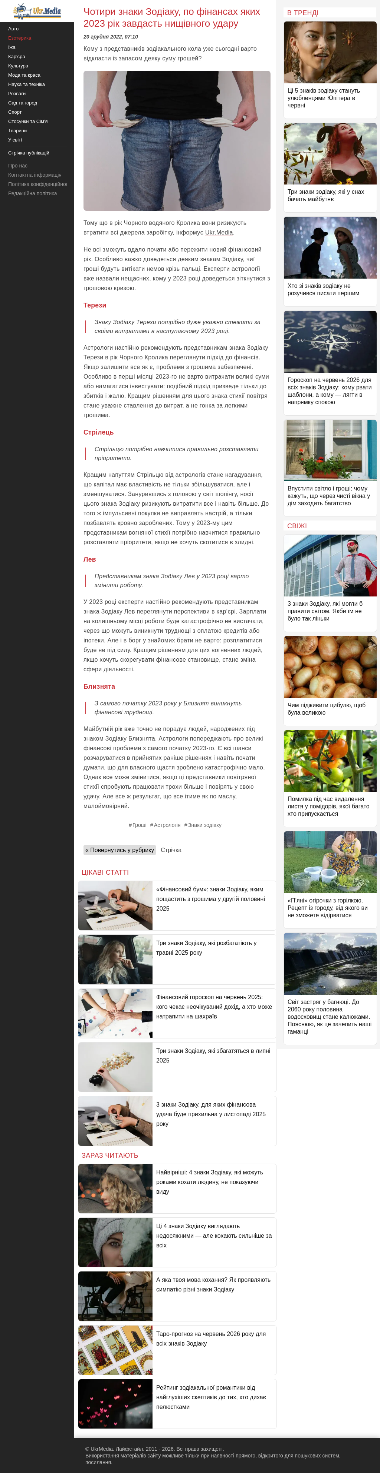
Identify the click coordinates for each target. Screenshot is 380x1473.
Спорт (15, 112)
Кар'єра (16, 56)
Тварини (17, 130)
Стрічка (171, 850)
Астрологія (167, 825)
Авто (13, 28)
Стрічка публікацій (28, 153)
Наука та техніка (26, 84)
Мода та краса (24, 75)
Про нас (17, 166)
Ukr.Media (219, 232)
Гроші (139, 825)
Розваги (17, 93)
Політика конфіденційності (40, 184)
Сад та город (22, 103)
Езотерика (19, 38)
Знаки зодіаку (205, 825)
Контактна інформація (35, 175)
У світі (15, 140)
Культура (18, 66)
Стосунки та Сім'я (28, 121)
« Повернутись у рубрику (119, 850)
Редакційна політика (32, 193)
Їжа (12, 47)
